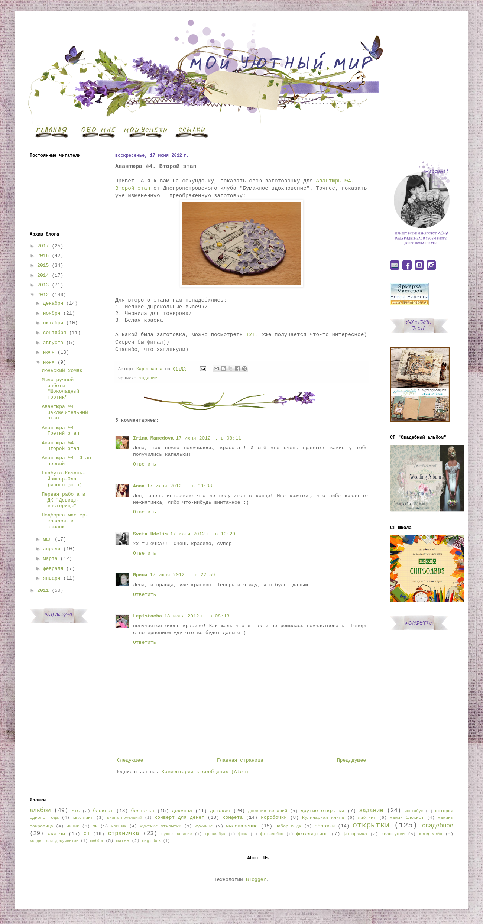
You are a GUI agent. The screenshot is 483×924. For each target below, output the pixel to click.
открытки (370, 825)
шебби (96, 840)
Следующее (130, 760)
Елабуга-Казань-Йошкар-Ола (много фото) (63, 478)
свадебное (437, 826)
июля (49, 352)
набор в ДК (288, 826)
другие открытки (322, 811)
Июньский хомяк (62, 370)
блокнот (103, 811)
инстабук (414, 811)
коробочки (274, 817)
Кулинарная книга (323, 817)
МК (95, 826)
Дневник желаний (267, 811)
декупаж (182, 811)
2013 (43, 285)
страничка (123, 833)
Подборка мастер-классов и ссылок (65, 520)
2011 (43, 590)
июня (49, 362)
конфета (233, 817)
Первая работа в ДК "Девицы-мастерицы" (63, 500)
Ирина (140, 575)
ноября (52, 313)
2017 (43, 246)
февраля (53, 568)
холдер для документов (54, 841)
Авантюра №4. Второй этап (60, 446)
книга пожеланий (124, 818)
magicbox (151, 841)
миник (72, 826)
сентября (54, 332)
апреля (52, 549)
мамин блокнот (407, 817)
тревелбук (215, 834)
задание (148, 378)
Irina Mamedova (153, 438)
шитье (122, 840)
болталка (142, 811)
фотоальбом (271, 834)
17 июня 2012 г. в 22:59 (182, 575)
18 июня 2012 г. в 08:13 (197, 616)
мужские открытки (160, 826)
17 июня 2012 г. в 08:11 (208, 438)
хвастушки (393, 834)
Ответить (144, 464)
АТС (76, 811)
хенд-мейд (430, 834)
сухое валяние (176, 834)
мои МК (118, 826)
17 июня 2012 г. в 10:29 (203, 534)
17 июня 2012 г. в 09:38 (179, 486)
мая (47, 539)
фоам (242, 834)
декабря (53, 303)
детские (220, 811)
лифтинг (367, 817)
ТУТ (249, 335)
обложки (325, 826)
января (52, 578)
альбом (40, 810)
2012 (43, 295)
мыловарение (242, 826)
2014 (43, 275)
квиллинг (82, 817)
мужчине (204, 826)
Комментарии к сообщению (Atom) (205, 772)
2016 (43, 256)
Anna (139, 486)
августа (53, 343)
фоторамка (355, 834)
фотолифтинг (312, 834)
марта (50, 558)
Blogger (256, 879)
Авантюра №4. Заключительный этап (65, 412)
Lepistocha (147, 616)
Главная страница (240, 760)
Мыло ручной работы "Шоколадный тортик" (60, 388)
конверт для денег (179, 817)
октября (53, 323)
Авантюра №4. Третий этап (60, 431)
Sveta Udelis (150, 534)
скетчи (56, 834)
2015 (43, 265)
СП (87, 834)
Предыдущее (351, 760)
